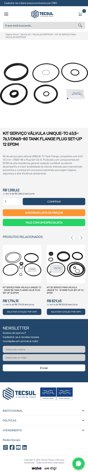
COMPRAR (54, 201)
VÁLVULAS (25, 34)
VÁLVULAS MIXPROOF (42, 34)
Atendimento (44, 430)
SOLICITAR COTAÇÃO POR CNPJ (22, 311)
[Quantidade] (11, 201)
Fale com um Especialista (44, 222)
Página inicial (12, 34)
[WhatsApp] (79, 464)
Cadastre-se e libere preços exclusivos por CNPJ (30, 3)
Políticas (44, 420)
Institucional (44, 411)
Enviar (44, 368)
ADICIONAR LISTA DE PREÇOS (44, 212)
